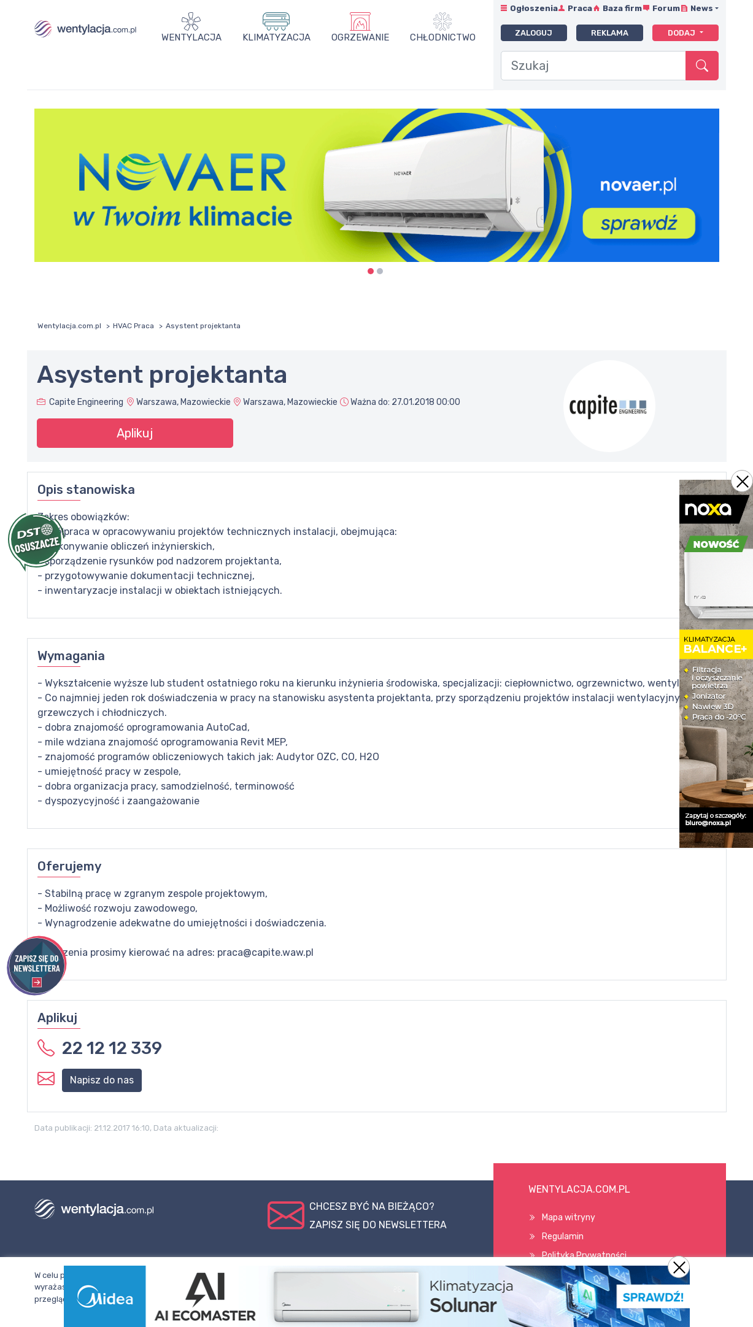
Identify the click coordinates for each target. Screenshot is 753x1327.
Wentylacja (191, 37)
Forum (666, 8)
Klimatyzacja (276, 37)
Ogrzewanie (360, 37)
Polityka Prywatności (584, 1255)
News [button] (701, 8)
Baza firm (622, 8)
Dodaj (682, 32)
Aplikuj (135, 433)
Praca (580, 8)
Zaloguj (533, 32)
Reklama (609, 32)
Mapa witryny (568, 1217)
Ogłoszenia (534, 8)
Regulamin (563, 1236)
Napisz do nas (102, 1080)
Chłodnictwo (443, 37)
